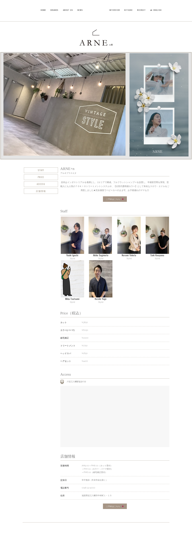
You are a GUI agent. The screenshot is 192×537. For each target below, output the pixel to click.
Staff (41, 170)
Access (41, 184)
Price (41, 177)
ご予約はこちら (115, 199)
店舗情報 (41, 191)
